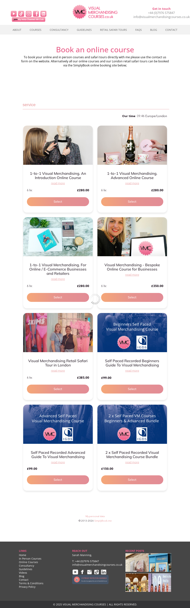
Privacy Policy (27, 587)
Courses (35, 30)
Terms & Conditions (31, 583)
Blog (153, 30)
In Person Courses (30, 558)
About (17, 30)
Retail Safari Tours (113, 30)
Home (22, 555)
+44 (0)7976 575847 (161, 13)
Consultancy (59, 30)
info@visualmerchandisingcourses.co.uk (161, 17)
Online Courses (28, 562)
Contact (171, 30)
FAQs (138, 30)
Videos (23, 572)
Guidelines (84, 30)
